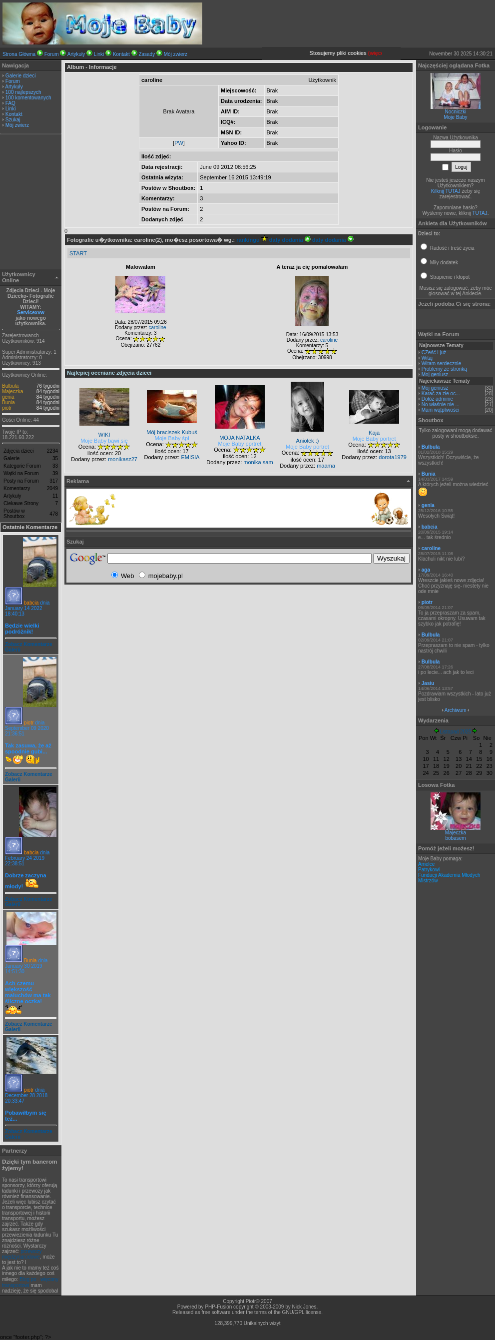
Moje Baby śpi (172, 438)
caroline (157, 327)
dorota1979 (393, 457)
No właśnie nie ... (441, 404)
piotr (6, 408)
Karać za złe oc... (441, 393)
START (78, 253)
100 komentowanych (28, 97)
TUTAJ (479, 213)
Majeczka (12, 391)
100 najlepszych (23, 92)
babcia (31, 603)
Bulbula (10, 386)
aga (426, 570)
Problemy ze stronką (444, 369)
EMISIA (190, 457)
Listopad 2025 (456, 731)
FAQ (10, 103)
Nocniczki (456, 111)
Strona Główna (18, 54)
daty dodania (290, 240)
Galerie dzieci (20, 75)
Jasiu (428, 683)
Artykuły (76, 54)
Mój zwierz (175, 54)
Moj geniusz (435, 374)
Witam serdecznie (441, 363)
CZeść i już (434, 352)
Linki (99, 54)
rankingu (252, 240)
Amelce (426, 864)
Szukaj (12, 119)
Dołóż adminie (437, 399)
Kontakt (121, 54)
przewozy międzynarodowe (21, 1254)
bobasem (455, 838)
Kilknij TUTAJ (446, 191)
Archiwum (456, 710)
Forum (51, 54)
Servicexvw (30, 312)
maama (326, 466)
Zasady (146, 54)
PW (178, 143)
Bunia (8, 402)
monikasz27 (122, 459)
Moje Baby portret (240, 444)
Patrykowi (429, 869)
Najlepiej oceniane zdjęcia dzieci (109, 373)
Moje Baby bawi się (104, 441)
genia (8, 397)
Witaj (427, 358)
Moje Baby (455, 117)
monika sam (258, 462)
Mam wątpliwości (441, 410)
